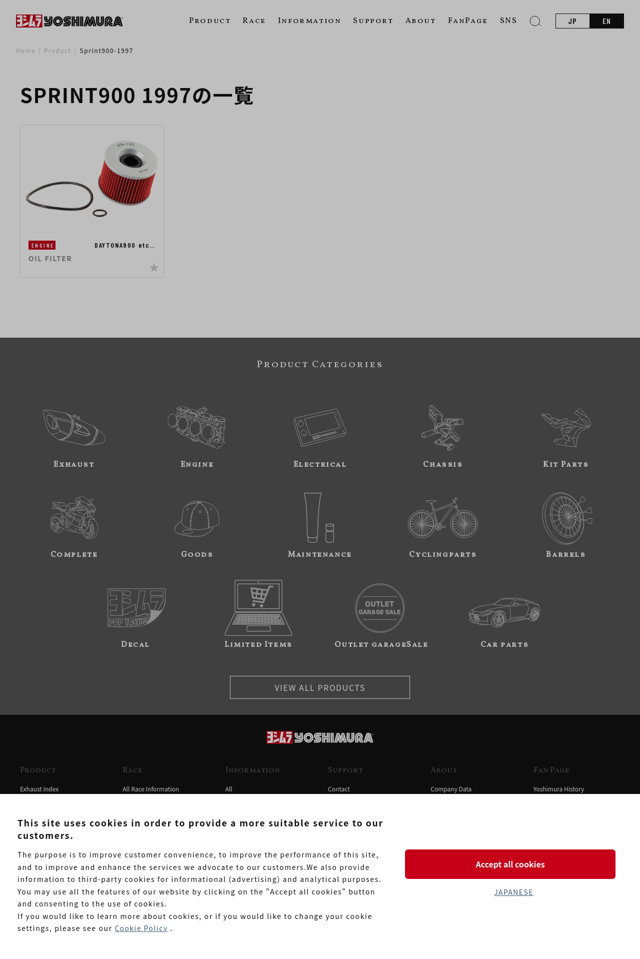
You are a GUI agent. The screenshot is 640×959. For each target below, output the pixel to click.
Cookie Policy (141, 928)
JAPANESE (514, 892)
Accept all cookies (513, 863)
